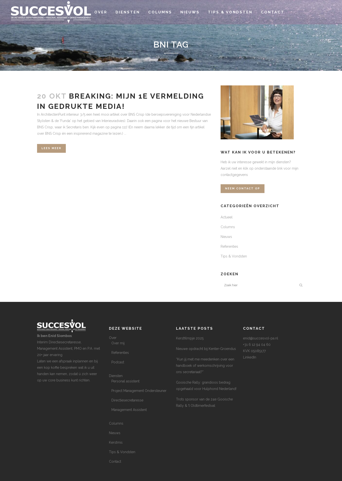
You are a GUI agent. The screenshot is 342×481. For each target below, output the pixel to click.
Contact (115, 461)
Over (113, 338)
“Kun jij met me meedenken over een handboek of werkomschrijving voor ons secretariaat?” (205, 365)
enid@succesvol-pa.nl (260, 338)
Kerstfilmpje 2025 (190, 338)
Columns (228, 227)
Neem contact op (242, 188)
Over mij (118, 343)
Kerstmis (116, 442)
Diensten (116, 376)
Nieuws (226, 237)
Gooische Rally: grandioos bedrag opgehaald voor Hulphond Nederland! (206, 385)
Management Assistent (129, 410)
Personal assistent (125, 381)
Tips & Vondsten (234, 256)
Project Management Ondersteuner (138, 391)
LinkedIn (249, 357)
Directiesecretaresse (127, 400)
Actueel (227, 217)
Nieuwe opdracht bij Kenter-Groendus (206, 349)
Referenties (229, 246)
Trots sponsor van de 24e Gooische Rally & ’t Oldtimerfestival (204, 402)
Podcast (117, 362)
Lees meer (51, 148)
